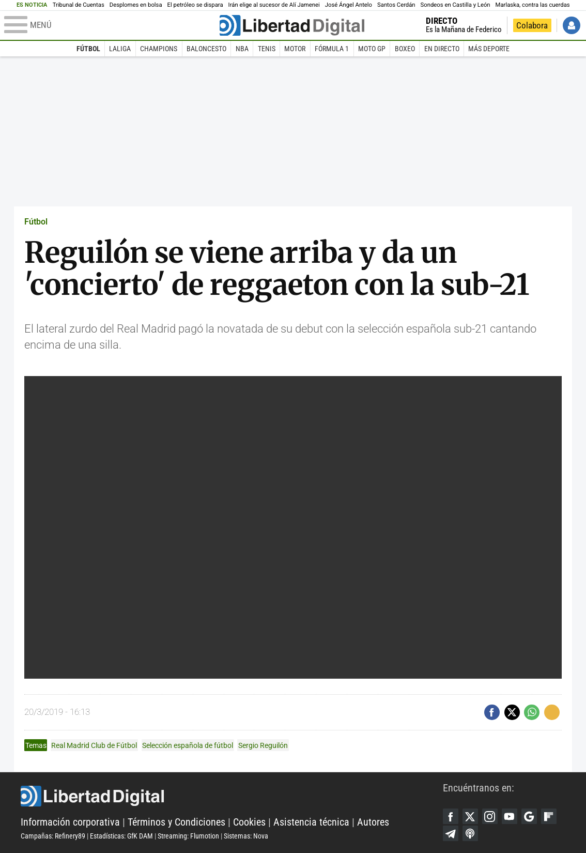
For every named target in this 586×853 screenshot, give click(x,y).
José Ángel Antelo (348, 5)
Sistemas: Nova (246, 836)
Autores (373, 822)
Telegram (450, 833)
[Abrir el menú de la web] (111, 25)
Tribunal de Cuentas (78, 5)
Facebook (450, 816)
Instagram (490, 816)
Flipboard (549, 816)
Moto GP (371, 48)
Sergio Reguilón (263, 745)
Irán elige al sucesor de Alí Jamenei (274, 5)
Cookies (249, 822)
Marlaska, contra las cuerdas (533, 5)
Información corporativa (70, 822)
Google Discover (529, 816)
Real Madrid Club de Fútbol (94, 745)
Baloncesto (206, 48)
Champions (158, 48)
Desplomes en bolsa (136, 5)
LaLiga (120, 48)
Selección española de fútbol (187, 745)
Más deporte (489, 48)
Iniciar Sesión (571, 25)
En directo (441, 48)
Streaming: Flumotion (188, 836)
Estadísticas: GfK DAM (121, 836)
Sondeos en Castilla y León (455, 5)
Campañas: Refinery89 (53, 836)
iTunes (470, 833)
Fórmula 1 (332, 48)
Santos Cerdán (396, 5)
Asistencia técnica (311, 822)
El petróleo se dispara (195, 5)
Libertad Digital (232, 796)
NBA (242, 48)
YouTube (509, 816)
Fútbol (88, 48)
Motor (294, 48)
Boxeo (405, 48)
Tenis (266, 48)
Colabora (532, 25)
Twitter (470, 816)
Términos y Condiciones (176, 822)
